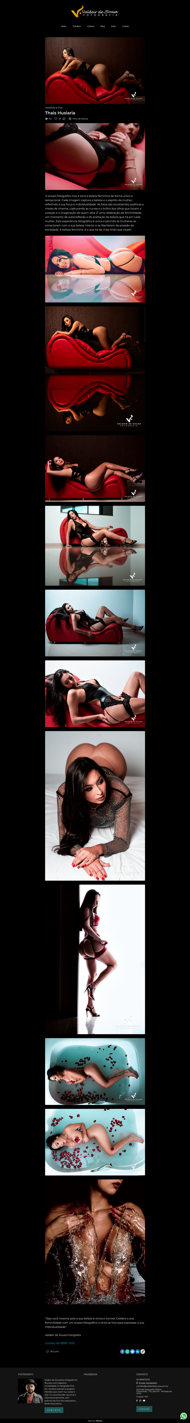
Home (63, 26)
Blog (103, 26)
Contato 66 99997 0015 (60, 1343)
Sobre (113, 26)
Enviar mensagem (148, 1383)
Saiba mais (53, 1410)
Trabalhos (77, 26)
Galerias (90, 26)
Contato (125, 26)
